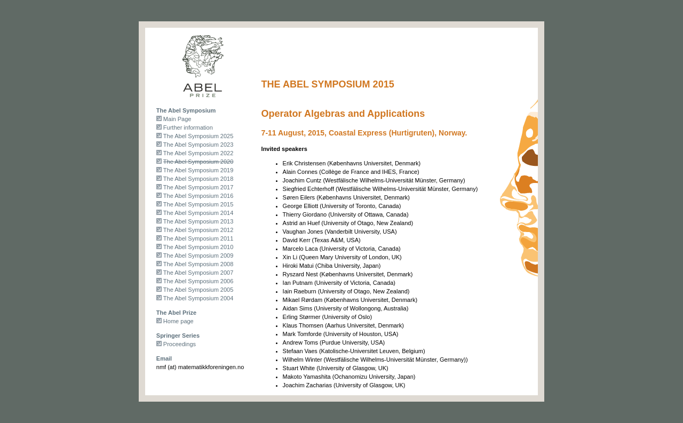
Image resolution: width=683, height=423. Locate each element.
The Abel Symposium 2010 (198, 247)
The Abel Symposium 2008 (198, 264)
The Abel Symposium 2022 (198, 153)
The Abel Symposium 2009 (198, 255)
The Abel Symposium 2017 (198, 187)
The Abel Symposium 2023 (198, 144)
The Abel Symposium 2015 (198, 204)
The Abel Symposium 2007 (198, 272)
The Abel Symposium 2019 (198, 170)
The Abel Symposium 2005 (198, 289)
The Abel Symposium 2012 (198, 230)
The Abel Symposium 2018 (198, 178)
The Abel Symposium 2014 (198, 213)
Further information (188, 127)
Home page (178, 321)
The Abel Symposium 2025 (198, 136)
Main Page (177, 119)
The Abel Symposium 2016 (198, 196)
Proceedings (179, 344)
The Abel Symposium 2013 (198, 221)
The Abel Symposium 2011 (198, 238)
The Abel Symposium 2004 (198, 298)
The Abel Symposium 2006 (198, 281)
